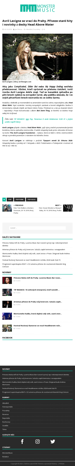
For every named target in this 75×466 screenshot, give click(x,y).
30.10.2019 (8, 29)
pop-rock (31, 199)
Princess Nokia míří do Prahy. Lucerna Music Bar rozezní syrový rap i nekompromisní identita (35, 375)
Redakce (5, 457)
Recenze (5, 414)
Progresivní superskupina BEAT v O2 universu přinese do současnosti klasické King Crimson (35, 392)
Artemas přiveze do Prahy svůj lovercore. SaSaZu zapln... (38, 302)
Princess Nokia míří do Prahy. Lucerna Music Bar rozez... (37, 278)
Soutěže (5, 426)
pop (10, 199)
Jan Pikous (18, 29)
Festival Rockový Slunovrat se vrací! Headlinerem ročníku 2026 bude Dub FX (31, 260)
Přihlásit (61, 464)
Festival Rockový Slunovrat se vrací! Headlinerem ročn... (37, 325)
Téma (4, 429)
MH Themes (39, 464)
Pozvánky (36, 29)
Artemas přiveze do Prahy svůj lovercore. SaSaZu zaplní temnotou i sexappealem (33, 249)
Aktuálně (29, 29)
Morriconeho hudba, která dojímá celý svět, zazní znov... (38, 314)
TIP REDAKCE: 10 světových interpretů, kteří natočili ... (37, 290)
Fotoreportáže (7, 407)
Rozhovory (6, 422)
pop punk (19, 199)
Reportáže (6, 418)
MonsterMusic (7, 453)
